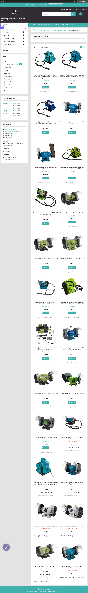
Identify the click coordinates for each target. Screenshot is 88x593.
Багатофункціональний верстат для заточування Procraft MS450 (45, 348)
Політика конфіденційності (54, 591)
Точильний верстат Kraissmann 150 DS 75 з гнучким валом (45, 303)
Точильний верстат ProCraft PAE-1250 (45, 258)
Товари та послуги (44, 24)
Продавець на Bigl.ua (44, 589)
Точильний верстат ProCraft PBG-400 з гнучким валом (45, 213)
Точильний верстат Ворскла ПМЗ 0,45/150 (45, 437)
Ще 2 (7, 90)
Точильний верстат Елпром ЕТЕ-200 (72, 526)
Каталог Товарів (8, 29)
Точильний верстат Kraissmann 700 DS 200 (72, 122)
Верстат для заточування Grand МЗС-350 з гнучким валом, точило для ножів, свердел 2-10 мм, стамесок (45, 76)
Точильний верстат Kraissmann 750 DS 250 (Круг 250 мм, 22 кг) (72, 348)
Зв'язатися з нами (55, 5)
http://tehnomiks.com (10, 129)
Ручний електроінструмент (59, 30)
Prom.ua (52, 588)
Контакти (64, 24)
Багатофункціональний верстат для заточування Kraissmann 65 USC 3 (45, 483)
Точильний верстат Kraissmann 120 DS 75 (72, 437)
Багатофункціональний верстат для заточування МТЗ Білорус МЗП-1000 (72, 303)
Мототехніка (7, 32)
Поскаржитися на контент (39, 591)
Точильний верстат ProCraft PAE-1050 (45, 393)
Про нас (56, 24)
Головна (33, 24)
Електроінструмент (43, 30)
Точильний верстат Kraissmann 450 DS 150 (72, 567)
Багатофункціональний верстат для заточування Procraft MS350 (72, 168)
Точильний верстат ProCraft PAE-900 (45, 566)
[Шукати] (73, 14)
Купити (46, 87)
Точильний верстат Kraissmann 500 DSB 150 (45, 168)
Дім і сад (6, 35)
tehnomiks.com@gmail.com (12, 131)
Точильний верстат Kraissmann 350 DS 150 (72, 483)
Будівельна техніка (9, 38)
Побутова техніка (9, 44)
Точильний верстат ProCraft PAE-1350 (72, 258)
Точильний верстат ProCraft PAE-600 (72, 213)
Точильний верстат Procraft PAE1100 (72, 393)
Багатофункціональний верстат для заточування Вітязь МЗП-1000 (45, 122)
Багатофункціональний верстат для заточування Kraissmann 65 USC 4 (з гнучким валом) (72, 76)
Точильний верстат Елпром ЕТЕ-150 (45, 526)
